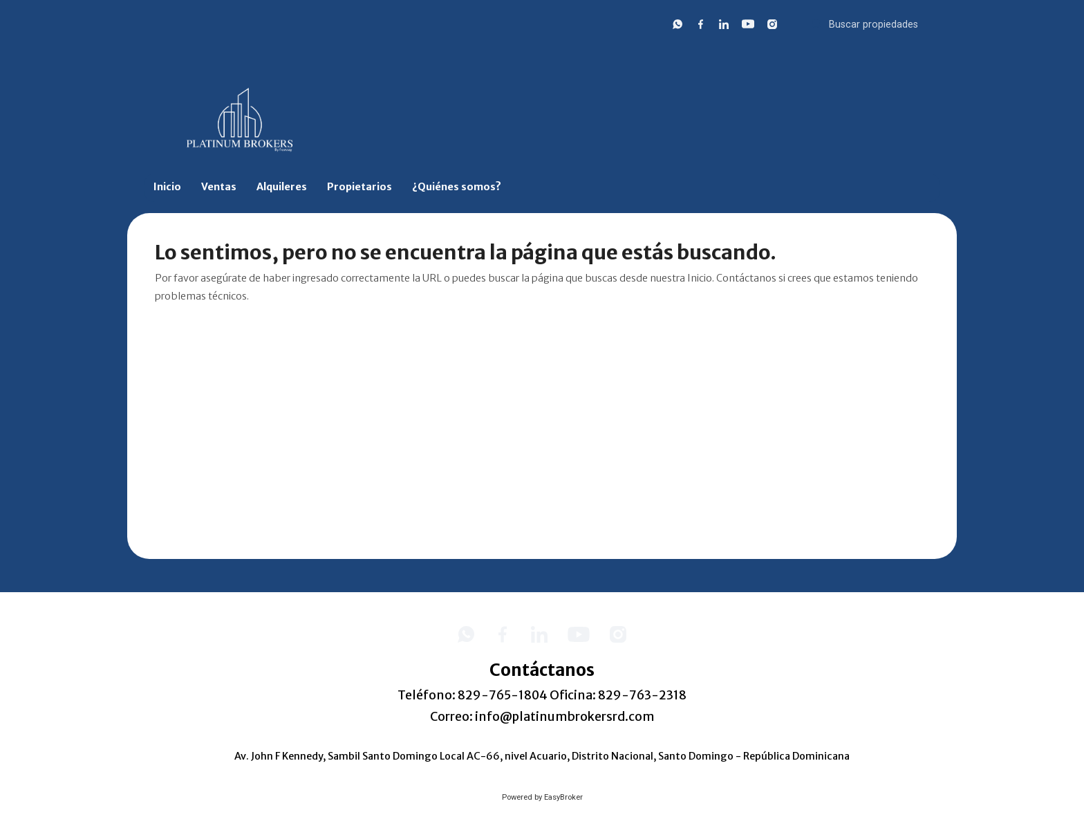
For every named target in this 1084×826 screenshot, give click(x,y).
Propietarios (359, 187)
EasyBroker (563, 797)
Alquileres (281, 187)
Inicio (167, 187)
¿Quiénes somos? (456, 187)
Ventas (218, 187)
